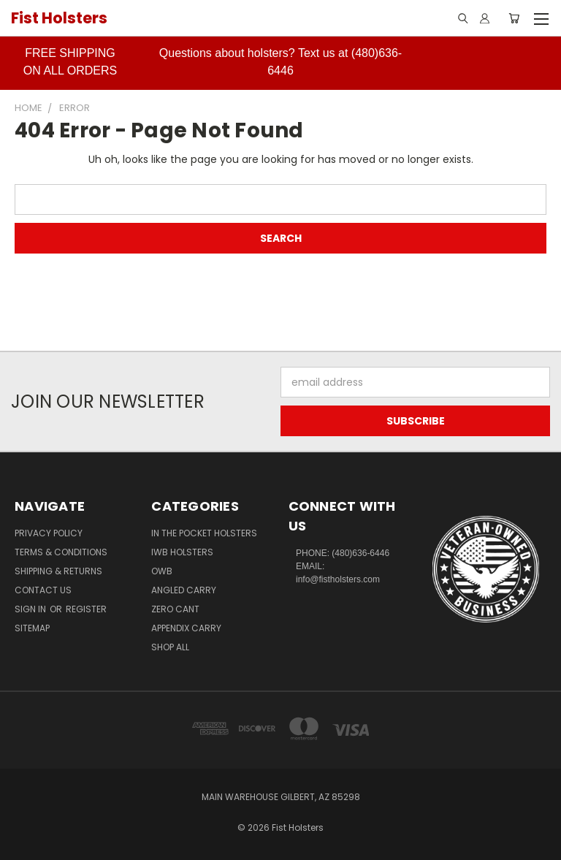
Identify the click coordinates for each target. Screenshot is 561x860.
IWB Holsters (182, 552)
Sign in (31, 609)
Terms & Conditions (61, 552)
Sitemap (32, 628)
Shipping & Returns (58, 571)
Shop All (170, 647)
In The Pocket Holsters (204, 533)
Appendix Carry (186, 628)
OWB (161, 571)
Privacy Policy (49, 533)
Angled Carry (183, 590)
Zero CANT (175, 609)
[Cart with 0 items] (514, 18)
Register (86, 609)
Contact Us (43, 590)
